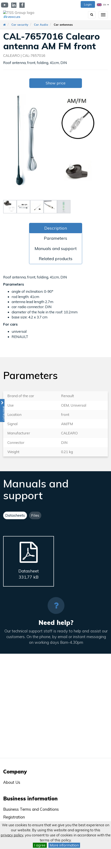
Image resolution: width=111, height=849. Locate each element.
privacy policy (12, 835)
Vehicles (13, 17)
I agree (39, 845)
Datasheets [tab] (15, 515)
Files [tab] (35, 515)
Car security (19, 24)
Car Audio (41, 24)
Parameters (55, 238)
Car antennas (63, 24)
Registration (14, 817)
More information (64, 845)
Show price (56, 83)
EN (103, 4)
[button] (2, 410)
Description (55, 228)
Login (88, 4)
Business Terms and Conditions (31, 809)
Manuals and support (56, 248)
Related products (55, 258)
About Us (11, 782)
